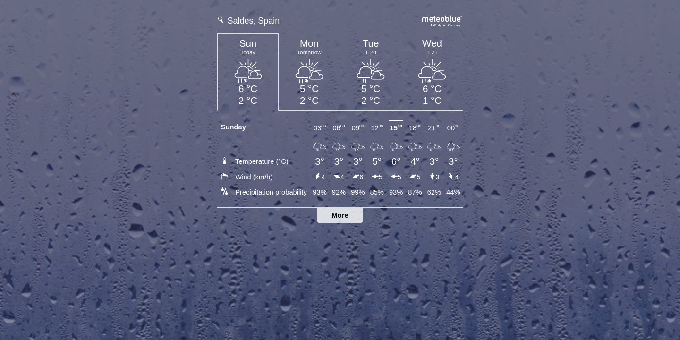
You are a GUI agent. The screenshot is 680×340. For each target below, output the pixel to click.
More (340, 215)
